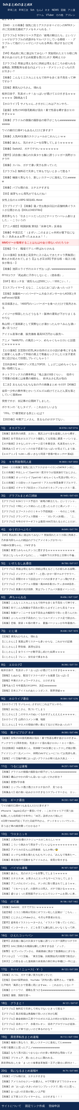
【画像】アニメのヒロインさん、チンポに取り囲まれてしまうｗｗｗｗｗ (40, 883)
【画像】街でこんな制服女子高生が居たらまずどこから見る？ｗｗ (38, 607)
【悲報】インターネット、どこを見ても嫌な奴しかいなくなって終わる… (40, 927)
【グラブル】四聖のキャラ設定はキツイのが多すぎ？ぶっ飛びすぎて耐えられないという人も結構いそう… (40, 579)
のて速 (15, 901)
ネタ (47, 10)
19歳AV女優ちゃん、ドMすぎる (18, 545)
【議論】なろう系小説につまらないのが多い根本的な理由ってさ (36, 1052)
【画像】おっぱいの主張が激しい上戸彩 (23, 1091)
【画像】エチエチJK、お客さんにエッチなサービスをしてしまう (37, 878)
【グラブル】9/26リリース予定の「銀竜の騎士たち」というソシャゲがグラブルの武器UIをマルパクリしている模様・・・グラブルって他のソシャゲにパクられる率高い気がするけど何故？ (40, 501)
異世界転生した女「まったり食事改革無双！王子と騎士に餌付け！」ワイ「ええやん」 (40, 1062)
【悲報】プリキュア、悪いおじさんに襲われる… (27, 1057)
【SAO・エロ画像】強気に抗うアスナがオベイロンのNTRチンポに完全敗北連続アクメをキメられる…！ (40, 467)
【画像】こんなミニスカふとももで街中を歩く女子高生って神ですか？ (40, 602)
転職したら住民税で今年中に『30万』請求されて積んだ (32, 815)
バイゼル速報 (19, 867)
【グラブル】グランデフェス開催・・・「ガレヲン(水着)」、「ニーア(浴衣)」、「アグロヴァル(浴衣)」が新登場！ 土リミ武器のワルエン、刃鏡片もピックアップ (40, 516)
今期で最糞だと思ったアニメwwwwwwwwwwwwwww (30, 1047)
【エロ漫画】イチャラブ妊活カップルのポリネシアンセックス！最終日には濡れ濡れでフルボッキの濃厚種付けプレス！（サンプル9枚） (40, 487)
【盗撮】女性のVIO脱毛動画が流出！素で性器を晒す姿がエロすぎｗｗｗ (40, 738)
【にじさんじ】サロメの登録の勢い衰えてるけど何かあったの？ (36, 724)
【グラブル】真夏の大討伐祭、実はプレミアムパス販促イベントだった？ (40, 589)
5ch (32, 10)
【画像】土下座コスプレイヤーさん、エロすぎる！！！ (31, 1096)
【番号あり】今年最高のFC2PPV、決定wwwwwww (29, 685)
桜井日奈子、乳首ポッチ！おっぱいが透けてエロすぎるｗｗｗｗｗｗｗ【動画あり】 (40, 670)
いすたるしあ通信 (20, 563)
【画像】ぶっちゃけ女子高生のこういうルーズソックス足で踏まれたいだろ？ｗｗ (40, 618)
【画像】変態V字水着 (13, 782)
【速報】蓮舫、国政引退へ (16, 995)
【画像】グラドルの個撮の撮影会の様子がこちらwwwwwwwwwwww (39, 771)
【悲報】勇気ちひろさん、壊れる (19, 636)
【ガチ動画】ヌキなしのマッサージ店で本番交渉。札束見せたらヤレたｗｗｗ (40, 443)
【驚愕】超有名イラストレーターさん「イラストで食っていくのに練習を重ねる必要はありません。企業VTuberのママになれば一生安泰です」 (40, 922)
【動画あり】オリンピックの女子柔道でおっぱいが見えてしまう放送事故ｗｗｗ (40, 448)
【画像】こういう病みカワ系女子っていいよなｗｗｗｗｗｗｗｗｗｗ (39, 844)
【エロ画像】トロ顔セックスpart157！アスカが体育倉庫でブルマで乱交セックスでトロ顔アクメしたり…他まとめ (40, 482)
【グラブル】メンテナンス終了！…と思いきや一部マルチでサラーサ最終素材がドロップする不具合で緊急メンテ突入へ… (40, 574)
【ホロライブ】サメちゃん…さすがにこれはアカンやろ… (32, 704)
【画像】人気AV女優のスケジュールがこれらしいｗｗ (31, 839)
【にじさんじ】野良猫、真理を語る (20, 646)
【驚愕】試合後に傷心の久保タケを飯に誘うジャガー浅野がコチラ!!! (39, 940)
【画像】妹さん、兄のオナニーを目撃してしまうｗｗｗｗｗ (34, 873)
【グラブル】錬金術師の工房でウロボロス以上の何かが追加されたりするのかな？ (40, 1018)
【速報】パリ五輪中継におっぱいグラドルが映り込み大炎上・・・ (38, 758)
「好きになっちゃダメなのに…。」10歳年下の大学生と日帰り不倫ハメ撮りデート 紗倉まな (40, 555)
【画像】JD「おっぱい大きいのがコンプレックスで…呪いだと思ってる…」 (40, 1086)
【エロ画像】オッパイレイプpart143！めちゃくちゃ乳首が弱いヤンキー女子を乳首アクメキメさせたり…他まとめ (40, 477)
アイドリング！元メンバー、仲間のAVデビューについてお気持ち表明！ (40, 753)
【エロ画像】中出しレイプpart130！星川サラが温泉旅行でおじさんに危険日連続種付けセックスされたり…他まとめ (40, 472)
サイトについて (11, 1106)
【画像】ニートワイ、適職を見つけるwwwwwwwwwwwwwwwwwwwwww (40, 990)
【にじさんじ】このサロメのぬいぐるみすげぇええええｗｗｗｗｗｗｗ (40, 714)
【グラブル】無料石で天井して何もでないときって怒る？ (33, 1008)
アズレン (70, 15)
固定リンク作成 (35, 1106)
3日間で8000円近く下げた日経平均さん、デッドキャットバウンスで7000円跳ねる (40, 820)
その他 (59, 15)
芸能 (63, 10)
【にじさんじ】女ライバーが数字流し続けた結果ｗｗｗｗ (33, 651)
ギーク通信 (18, 800)
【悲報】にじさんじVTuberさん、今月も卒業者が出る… (31, 917)
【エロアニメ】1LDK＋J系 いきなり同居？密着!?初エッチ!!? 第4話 (37, 453)
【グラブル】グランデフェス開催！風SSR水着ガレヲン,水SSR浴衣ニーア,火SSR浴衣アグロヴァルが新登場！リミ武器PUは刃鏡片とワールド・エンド (40, 584)
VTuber (50, 15)
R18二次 (12, 10)
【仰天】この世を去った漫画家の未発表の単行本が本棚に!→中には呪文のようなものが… (40, 961)
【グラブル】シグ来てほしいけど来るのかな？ (27, 1029)
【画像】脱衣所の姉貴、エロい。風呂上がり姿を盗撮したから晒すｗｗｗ (40, 433)
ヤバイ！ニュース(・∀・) (26, 969)
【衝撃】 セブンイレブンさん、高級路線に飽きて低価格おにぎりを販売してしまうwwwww (40, 951)
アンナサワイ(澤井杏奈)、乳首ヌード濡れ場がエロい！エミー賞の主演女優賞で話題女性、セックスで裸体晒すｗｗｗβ (40, 743)
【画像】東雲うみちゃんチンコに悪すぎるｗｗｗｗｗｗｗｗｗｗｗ (38, 550)
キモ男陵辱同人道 (20, 461)
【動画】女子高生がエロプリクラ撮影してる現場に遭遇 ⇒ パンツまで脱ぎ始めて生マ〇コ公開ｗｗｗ (40, 438)
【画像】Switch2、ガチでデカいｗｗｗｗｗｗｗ (27, 907)
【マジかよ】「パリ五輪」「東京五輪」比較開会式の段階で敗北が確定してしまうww (40, 956)
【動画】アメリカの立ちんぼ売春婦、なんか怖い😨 (29, 849)
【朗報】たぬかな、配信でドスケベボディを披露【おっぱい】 (35, 675)
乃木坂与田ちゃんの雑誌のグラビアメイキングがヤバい (31, 540)
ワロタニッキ (19, 834)
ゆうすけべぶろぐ (20, 529)
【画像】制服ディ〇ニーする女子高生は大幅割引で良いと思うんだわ (39, 612)
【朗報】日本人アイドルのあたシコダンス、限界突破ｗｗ (33, 690)
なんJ (40, 10)
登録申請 (54, 1106)
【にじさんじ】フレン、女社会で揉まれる (24, 656)
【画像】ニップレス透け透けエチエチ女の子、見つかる (31, 787)
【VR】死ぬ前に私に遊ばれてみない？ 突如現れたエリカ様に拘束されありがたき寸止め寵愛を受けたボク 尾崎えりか (40, 534)
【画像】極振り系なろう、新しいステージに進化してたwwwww (36, 1042)
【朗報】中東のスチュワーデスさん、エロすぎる (28, 680)
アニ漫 (71, 10)
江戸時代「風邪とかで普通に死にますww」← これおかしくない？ (37, 985)
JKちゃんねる (17, 597)
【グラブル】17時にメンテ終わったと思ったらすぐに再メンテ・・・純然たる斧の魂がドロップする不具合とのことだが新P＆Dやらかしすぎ (40, 506)
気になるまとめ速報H (24, 1070)
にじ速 (13, 631)
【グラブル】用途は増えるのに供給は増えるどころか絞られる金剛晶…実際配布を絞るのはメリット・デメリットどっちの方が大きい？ (40, 568)
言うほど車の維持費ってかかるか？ (20, 826)
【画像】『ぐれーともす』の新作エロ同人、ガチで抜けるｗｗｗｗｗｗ (40, 888)
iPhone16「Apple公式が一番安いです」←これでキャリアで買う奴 (37, 810)
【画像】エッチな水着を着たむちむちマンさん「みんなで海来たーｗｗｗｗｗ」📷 (40, 854)
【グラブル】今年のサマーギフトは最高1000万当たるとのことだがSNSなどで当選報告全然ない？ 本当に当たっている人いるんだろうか (40, 521)
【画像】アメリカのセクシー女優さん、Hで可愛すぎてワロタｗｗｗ (39, 1081)
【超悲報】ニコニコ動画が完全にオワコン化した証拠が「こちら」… (38, 912)
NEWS (55, 10)
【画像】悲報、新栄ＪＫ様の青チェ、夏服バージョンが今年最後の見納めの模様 (40, 623)
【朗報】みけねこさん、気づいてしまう (23, 709)
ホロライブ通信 (19, 698)
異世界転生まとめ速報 (25, 1037)
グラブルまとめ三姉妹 (23, 495)
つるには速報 (19, 766)
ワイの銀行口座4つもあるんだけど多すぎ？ (25, 805)
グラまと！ (18, 1003)
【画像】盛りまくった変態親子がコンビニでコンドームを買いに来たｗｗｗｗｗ (40, 893)
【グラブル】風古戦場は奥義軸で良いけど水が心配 (29, 1013)
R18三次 (23, 10)
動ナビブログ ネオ (22, 732)
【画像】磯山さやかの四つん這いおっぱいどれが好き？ (31, 776)
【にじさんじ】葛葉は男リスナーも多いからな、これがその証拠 (36, 641)
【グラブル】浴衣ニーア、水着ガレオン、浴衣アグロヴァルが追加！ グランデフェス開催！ (40, 1024)
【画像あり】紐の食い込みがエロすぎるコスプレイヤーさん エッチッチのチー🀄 (40, 792)
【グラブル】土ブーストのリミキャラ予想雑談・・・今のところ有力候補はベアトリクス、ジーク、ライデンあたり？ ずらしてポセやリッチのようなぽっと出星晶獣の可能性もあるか (40, 511)
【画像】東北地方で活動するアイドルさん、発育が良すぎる (34, 859)
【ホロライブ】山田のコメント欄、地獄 (23, 719)
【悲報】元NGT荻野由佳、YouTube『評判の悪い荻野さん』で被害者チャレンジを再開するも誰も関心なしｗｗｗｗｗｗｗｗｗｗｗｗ (40, 979)
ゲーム (40, 15)
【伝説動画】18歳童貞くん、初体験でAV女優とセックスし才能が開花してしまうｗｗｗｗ (40, 748)
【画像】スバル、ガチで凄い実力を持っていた (27, 974)
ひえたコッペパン (22, 935)
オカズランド (17, 428)
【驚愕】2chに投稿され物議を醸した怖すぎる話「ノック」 (33, 946)
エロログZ (15, 664)
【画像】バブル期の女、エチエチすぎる (23, 1076)
